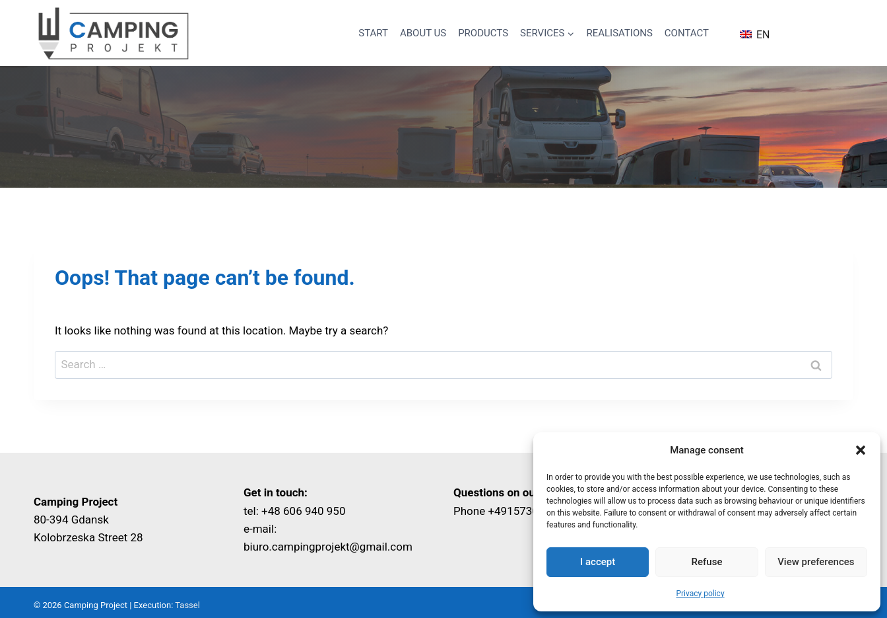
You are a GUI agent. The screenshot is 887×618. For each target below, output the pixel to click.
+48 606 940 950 (303, 511)
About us (423, 33)
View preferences (815, 562)
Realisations (619, 33)
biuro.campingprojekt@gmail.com (328, 546)
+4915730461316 (532, 511)
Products (483, 33)
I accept (597, 562)
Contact (687, 33)
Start (373, 33)
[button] (860, 450)
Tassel (187, 605)
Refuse (707, 562)
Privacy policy (700, 593)
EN (755, 34)
